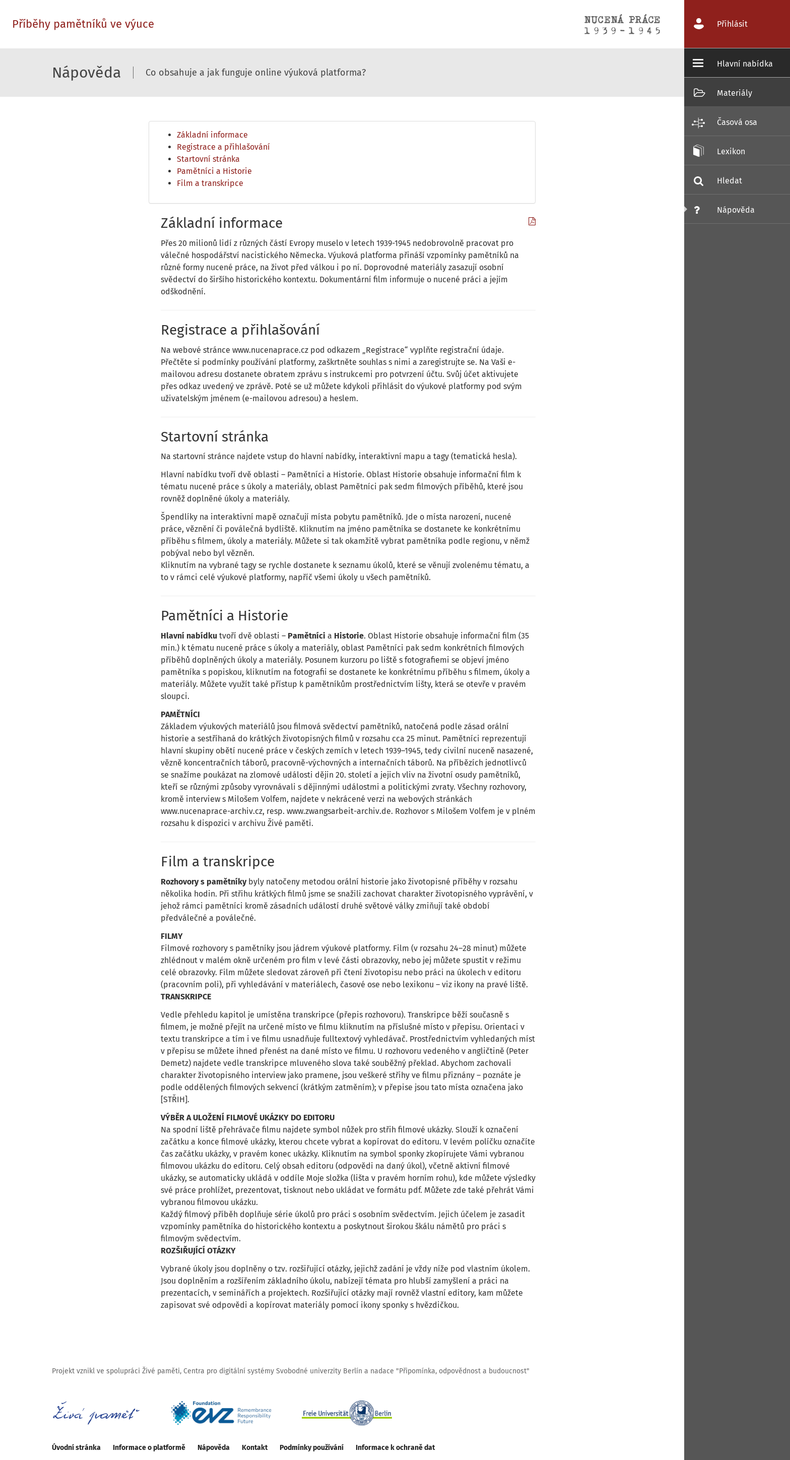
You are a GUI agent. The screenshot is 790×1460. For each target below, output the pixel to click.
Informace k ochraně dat (395, 1447)
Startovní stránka (208, 159)
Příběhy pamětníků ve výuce (83, 24)
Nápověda (214, 1447)
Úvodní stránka (76, 1447)
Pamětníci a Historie (214, 171)
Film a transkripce (210, 183)
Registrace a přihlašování (223, 147)
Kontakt (255, 1447)
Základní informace (212, 135)
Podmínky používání (312, 1447)
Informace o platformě (149, 1447)
